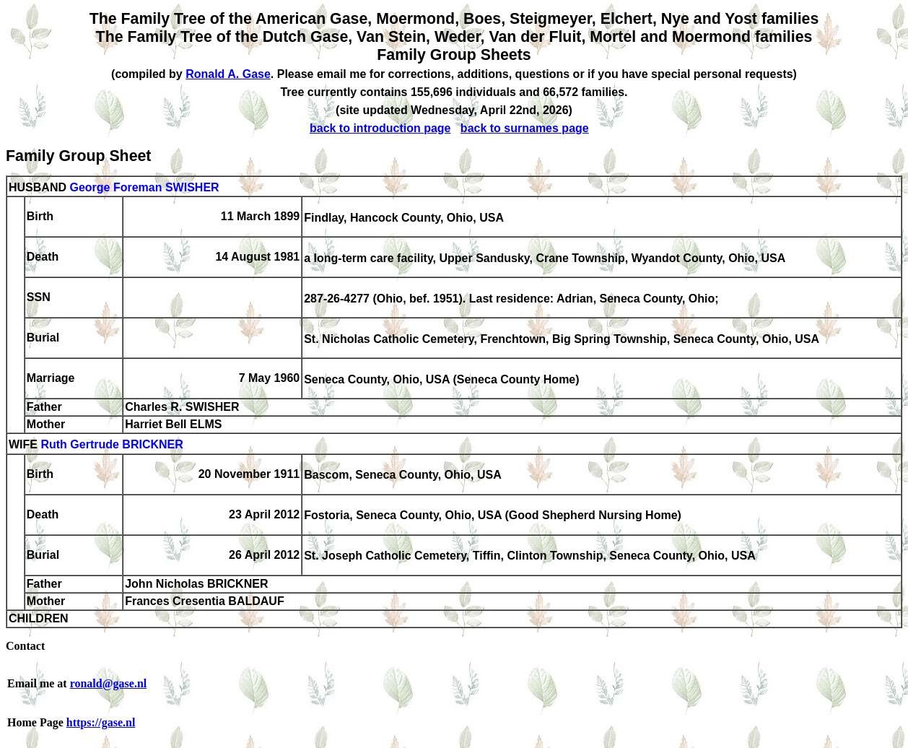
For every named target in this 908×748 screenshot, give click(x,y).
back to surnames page (524, 128)
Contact (25, 646)
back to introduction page (380, 128)
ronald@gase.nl (108, 683)
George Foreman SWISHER (144, 187)
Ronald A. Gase (228, 74)
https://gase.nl (101, 722)
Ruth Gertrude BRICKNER (111, 445)
